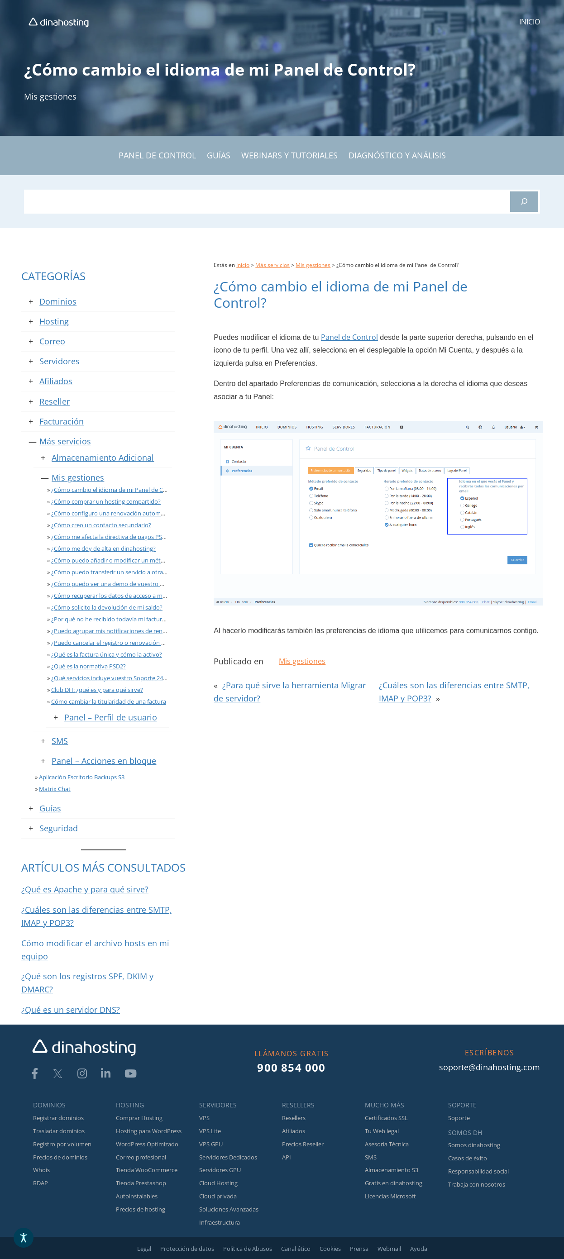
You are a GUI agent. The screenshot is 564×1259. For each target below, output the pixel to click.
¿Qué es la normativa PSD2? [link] (88, 666)
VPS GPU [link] (211, 1144)
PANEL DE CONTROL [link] (157, 155)
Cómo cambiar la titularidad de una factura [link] (108, 701)
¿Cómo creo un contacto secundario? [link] (101, 525)
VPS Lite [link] (210, 1131)
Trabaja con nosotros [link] (476, 1184)
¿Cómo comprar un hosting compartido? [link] (106, 501)
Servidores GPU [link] (220, 1170)
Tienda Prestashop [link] (141, 1183)
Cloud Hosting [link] (218, 1183)
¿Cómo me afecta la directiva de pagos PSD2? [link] (111, 537)
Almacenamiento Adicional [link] (103, 457)
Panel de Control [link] (349, 337)
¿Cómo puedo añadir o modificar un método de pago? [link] (124, 560)
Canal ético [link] (296, 1249)
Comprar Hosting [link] (139, 1118)
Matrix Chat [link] (55, 789)
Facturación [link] (61, 421)
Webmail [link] (389, 1249)
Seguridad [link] (58, 828)
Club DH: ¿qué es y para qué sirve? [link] (97, 690)
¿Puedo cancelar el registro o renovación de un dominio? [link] (127, 643)
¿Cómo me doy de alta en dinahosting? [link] (103, 548)
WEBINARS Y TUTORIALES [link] (289, 155)
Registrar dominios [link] (58, 1118)
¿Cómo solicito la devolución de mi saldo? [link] (107, 607)
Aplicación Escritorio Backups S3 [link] (81, 777)
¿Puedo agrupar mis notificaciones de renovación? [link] (118, 631)
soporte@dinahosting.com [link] (489, 1067)
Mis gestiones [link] (50, 96)
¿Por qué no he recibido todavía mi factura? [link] (109, 619)
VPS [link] (204, 1118)
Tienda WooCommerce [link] (146, 1170)
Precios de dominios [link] (60, 1157)
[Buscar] (524, 201)
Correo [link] (52, 341)
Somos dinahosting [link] (474, 1145)
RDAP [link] (40, 1183)
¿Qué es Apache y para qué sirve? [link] (84, 889)
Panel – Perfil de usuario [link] (110, 717)
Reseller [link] (54, 401)
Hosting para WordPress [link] (149, 1131)
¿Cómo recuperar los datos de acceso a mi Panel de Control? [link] (132, 595)
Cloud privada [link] (218, 1196)
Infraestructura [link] (219, 1222)
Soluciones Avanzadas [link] (228, 1209)
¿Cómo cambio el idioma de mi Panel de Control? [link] (116, 490)
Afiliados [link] (55, 381)
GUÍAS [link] (218, 155)
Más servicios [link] (65, 441)
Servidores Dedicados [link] (228, 1157)
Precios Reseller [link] (303, 1144)
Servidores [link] (59, 361)
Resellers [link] (294, 1118)
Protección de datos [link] (187, 1249)
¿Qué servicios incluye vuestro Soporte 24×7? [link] (111, 678)
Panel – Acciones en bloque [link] (104, 760)
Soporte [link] (459, 1118)
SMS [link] (60, 740)
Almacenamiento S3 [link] (391, 1170)
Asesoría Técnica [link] (387, 1144)
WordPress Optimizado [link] (147, 1144)
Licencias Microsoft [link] (390, 1196)
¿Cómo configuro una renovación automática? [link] (113, 513)
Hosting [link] (54, 321)
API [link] (286, 1157)
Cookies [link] (330, 1249)
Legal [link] (144, 1249)
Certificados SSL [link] (386, 1118)
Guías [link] (50, 808)
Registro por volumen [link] (62, 1144)
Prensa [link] (359, 1249)
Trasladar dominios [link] (59, 1131)
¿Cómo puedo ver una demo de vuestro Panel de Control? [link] (129, 584)
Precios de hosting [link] (140, 1209)
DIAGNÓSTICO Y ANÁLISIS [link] (397, 155)
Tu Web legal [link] (382, 1131)
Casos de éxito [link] (467, 1158)
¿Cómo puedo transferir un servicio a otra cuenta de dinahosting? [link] (139, 572)
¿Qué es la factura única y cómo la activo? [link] (106, 654)
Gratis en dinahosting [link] (393, 1183)
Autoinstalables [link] (137, 1196)
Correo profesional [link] (141, 1157)
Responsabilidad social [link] (478, 1171)
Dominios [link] (57, 301)
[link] (58, 22)
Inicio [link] (242, 265)
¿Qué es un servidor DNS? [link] (70, 1009)
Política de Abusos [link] (247, 1249)
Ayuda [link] (418, 1249)
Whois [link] (41, 1170)
